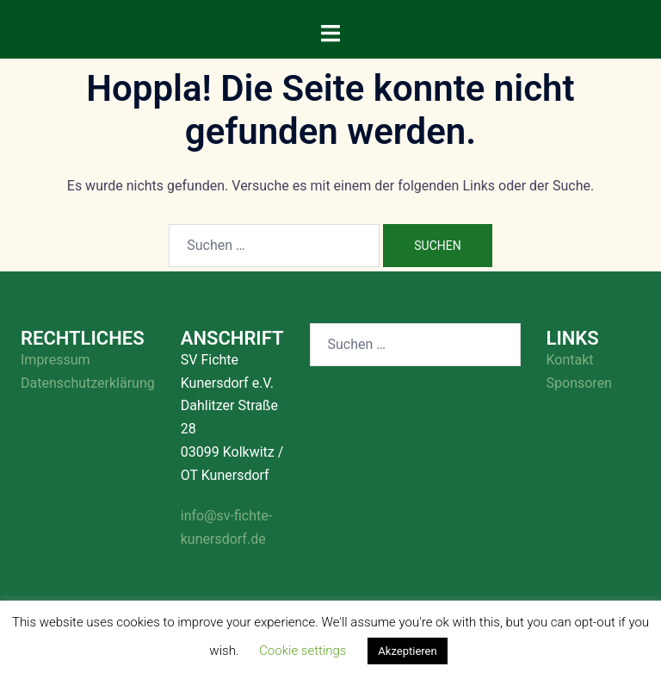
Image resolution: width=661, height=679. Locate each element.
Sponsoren (579, 383)
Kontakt (570, 360)
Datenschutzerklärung (88, 383)
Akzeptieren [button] (407, 651)
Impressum (55, 360)
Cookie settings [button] (302, 650)
